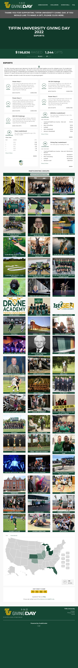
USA (7, 574)
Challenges (54, 5)
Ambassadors (43, 5)
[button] (9, 85)
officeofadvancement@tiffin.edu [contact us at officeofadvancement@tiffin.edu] (45, 638)
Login (38, 665)
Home (73, 653)
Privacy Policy (71, 652)
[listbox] (39, 85)
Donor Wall (65, 5)
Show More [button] (8, 192)
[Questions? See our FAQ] (44, 636)
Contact (73, 650)
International (13, 574)
